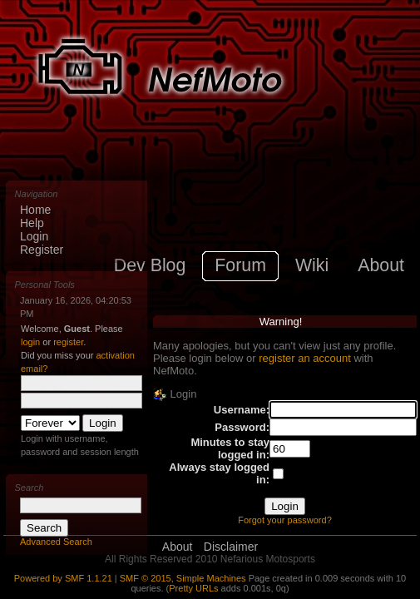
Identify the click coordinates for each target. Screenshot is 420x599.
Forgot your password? (285, 520)
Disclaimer (231, 546)
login (30, 342)
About (177, 546)
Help (32, 223)
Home (35, 209)
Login (34, 236)
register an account (305, 358)
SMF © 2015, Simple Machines (183, 578)
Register (41, 249)
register (68, 342)
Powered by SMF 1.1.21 (63, 578)
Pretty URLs (193, 588)
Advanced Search (56, 542)
